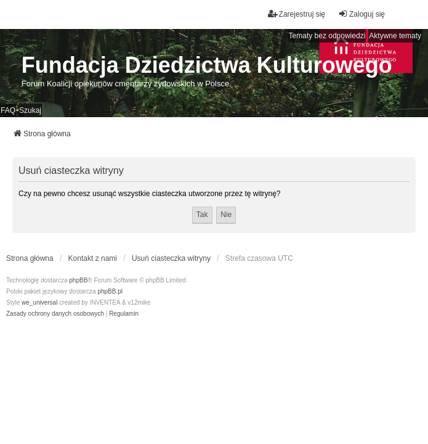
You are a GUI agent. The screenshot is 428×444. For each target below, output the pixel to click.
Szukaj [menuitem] (30, 110)
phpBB (78, 280)
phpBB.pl (110, 291)
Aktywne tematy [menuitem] (395, 35)
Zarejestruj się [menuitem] (296, 13)
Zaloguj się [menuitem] (361, 13)
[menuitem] (55, 313)
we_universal (39, 302)
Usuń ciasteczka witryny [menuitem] (171, 258)
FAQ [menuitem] (8, 110)
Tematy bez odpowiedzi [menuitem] (327, 35)
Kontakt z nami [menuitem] (92, 258)
